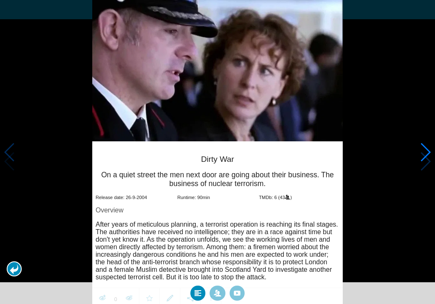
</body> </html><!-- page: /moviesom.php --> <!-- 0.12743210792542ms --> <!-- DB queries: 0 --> (217, 152)
